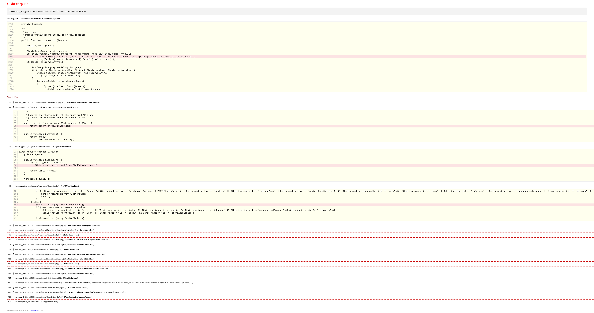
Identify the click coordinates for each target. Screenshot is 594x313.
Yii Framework (33, 310)
